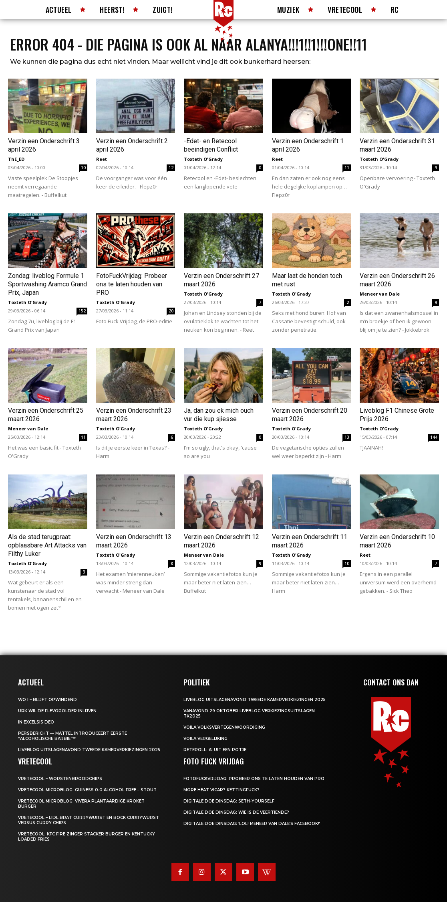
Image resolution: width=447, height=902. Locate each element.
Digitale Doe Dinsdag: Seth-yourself (228, 801)
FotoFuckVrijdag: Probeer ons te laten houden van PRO (131, 284)
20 (171, 311)
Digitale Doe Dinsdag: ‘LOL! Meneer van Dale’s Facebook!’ (251, 823)
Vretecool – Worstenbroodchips (60, 778)
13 (346, 437)
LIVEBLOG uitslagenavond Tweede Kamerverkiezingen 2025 (89, 749)
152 (82, 311)
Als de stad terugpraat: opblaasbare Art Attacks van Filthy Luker (47, 545)
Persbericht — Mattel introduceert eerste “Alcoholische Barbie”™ (72, 736)
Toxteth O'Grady (203, 159)
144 (433, 437)
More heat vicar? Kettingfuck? (221, 790)
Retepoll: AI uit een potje (214, 749)
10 (83, 167)
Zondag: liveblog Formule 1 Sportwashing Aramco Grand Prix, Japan (47, 284)
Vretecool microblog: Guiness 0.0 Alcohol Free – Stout (87, 790)
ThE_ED (16, 159)
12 (171, 167)
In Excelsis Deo (36, 722)
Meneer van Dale (380, 294)
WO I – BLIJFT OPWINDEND (47, 699)
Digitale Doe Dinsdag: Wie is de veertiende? (236, 812)
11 (346, 167)
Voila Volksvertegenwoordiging (224, 727)
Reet (101, 159)
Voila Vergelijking (205, 738)
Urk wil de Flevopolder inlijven (57, 710)
